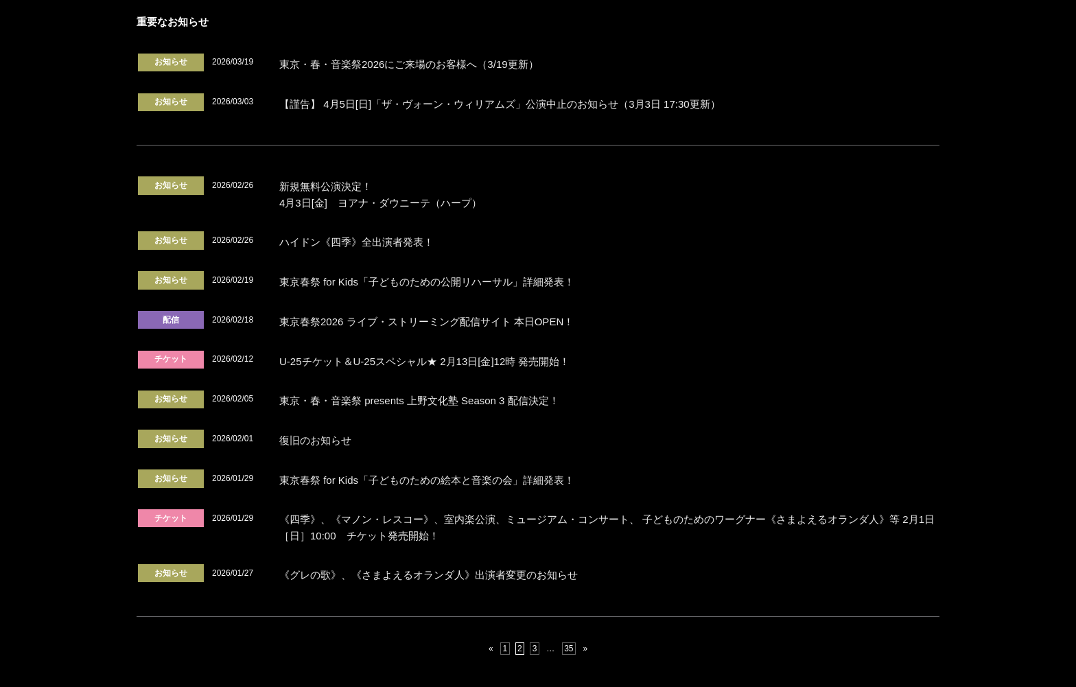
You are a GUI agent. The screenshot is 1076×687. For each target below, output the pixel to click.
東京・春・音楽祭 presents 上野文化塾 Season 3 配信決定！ (419, 400)
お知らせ (170, 62)
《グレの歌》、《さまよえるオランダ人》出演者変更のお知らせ (428, 575)
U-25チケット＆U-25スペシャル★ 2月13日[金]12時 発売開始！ (424, 361)
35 (568, 648)
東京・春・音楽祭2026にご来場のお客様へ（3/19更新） (409, 64)
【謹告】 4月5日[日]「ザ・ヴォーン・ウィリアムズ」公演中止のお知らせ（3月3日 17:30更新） (500, 104)
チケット (170, 359)
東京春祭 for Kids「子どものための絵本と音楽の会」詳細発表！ (426, 480)
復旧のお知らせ (315, 440)
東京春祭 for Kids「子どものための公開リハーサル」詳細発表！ (426, 282)
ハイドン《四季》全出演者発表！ (356, 242)
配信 (171, 320)
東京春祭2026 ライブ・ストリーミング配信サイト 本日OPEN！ (426, 321)
